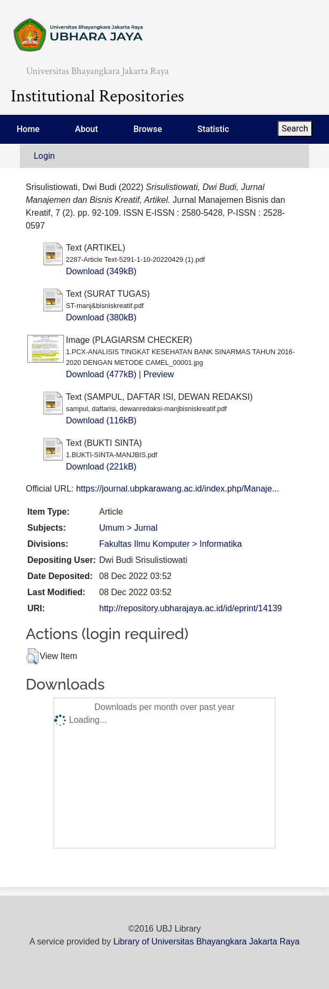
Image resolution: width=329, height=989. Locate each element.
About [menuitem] (86, 129)
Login (44, 156)
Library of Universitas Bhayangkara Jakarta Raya (206, 941)
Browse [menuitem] (147, 129)
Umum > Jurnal (128, 527)
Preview (159, 374)
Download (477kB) (101, 374)
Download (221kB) (101, 466)
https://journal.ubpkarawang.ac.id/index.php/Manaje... (177, 488)
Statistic (213, 129)
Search (295, 128)
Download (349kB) (101, 271)
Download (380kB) (101, 317)
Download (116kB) (101, 420)
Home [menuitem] (28, 129)
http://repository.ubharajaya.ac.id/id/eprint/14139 (190, 608)
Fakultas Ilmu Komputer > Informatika (170, 543)
